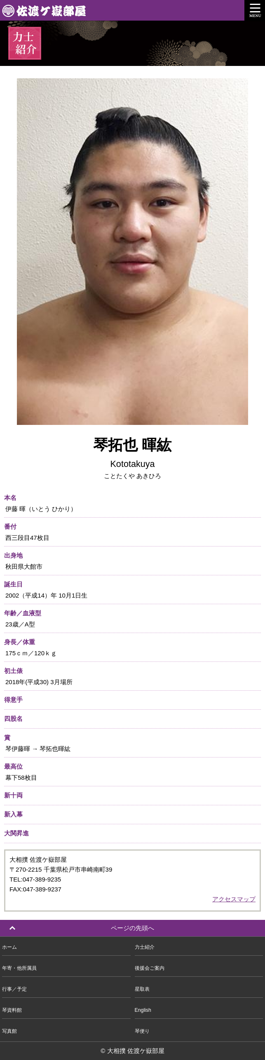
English (143, 1010)
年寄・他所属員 (19, 968)
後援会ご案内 (149, 968)
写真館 (9, 1031)
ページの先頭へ (132, 927)
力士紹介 (145, 947)
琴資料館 (12, 1010)
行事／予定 (14, 989)
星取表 (142, 989)
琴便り (142, 1031)
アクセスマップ (234, 899)
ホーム (9, 947)
